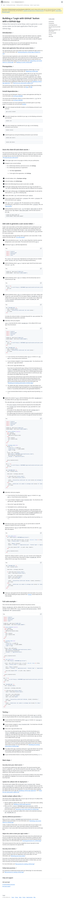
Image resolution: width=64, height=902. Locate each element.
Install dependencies (10, 91)
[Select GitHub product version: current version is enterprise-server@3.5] (18, 2)
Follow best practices (9, 868)
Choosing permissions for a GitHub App (31, 840)
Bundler (24, 104)
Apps (4, 5)
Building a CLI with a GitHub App (24, 62)
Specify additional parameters (12, 817)
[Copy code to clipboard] (41, 248)
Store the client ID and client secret (16, 149)
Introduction (7, 33)
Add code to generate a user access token (18, 224)
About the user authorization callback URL (23, 83)
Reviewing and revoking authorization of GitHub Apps (20, 383)
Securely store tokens (9, 849)
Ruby (27, 87)
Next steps (7, 760)
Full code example (20, 237)
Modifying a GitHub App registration (27, 790)
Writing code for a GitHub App (23, 5)
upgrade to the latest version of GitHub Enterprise (33, 10)
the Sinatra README (18, 96)
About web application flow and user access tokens (18, 48)
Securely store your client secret (10, 157)
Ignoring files (8, 206)
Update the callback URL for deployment (15, 782)
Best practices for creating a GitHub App (24, 864)
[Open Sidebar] (1, 5)
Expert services (29, 897)
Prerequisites (8, 66)
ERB (31, 87)
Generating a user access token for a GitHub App (27, 809)
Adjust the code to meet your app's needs (15, 833)
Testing (29, 594)
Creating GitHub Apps (10, 5)
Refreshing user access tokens (18, 856)
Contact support (6, 886)
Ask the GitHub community (8, 884)
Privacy (16, 897)
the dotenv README (18, 100)
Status (20, 897)
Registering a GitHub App (32, 71)
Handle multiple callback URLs (12, 796)
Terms (13, 897)
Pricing (24, 897)
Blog (34, 897)
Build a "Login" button (34, 5)
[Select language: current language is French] (62, 2)
